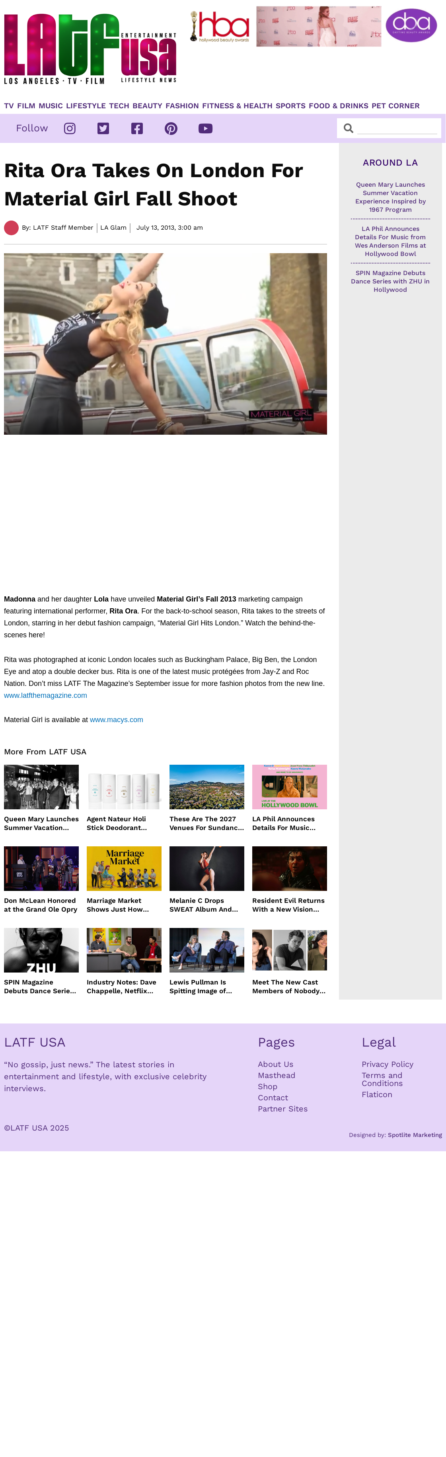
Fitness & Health (237, 106)
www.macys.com (116, 720)
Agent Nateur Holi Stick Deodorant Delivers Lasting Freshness (116, 823)
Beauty (147, 106)
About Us (276, 1064)
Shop (268, 1086)
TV (9, 106)
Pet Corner (396, 106)
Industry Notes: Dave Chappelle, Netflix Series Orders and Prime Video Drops (121, 986)
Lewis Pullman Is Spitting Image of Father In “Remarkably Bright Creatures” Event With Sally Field (202, 986)
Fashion (182, 106)
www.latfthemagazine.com (45, 695)
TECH (119, 106)
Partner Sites (283, 1108)
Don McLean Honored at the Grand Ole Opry (40, 904)
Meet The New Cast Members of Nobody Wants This (285, 986)
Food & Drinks (338, 106)
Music (51, 106)
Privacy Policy (387, 1064)
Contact (273, 1097)
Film (26, 106)
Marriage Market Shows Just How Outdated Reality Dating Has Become (119, 905)
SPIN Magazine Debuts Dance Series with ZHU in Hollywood (39, 986)
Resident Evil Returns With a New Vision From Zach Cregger (288, 905)
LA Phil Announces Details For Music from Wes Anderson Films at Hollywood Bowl (285, 823)
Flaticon (377, 1094)
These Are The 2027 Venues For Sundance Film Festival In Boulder (205, 823)
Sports (291, 106)
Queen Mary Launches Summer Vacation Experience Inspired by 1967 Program (41, 823)
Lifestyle (86, 106)
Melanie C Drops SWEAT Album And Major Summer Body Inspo (203, 905)
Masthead (277, 1075)
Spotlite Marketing (415, 1135)
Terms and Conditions (382, 1079)
